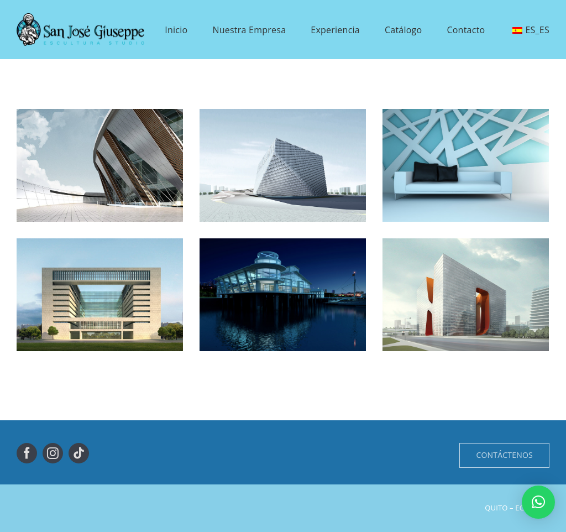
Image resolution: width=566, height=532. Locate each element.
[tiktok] (79, 453)
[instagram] (53, 453)
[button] (538, 502)
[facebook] (27, 453)
